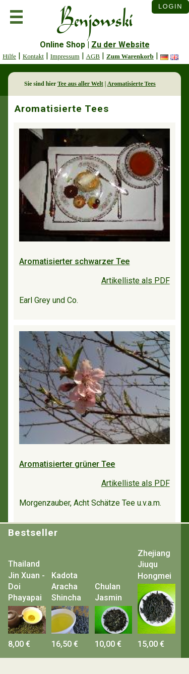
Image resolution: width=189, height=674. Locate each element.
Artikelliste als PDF (135, 280)
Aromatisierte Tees (131, 83)
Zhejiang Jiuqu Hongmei (154, 564)
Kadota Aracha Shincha (66, 587)
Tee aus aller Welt (80, 83)
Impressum (65, 56)
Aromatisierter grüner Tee (67, 464)
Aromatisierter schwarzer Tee (74, 261)
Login (170, 6)
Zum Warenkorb (130, 56)
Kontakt (33, 56)
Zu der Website (120, 44)
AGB (93, 56)
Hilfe (9, 56)
